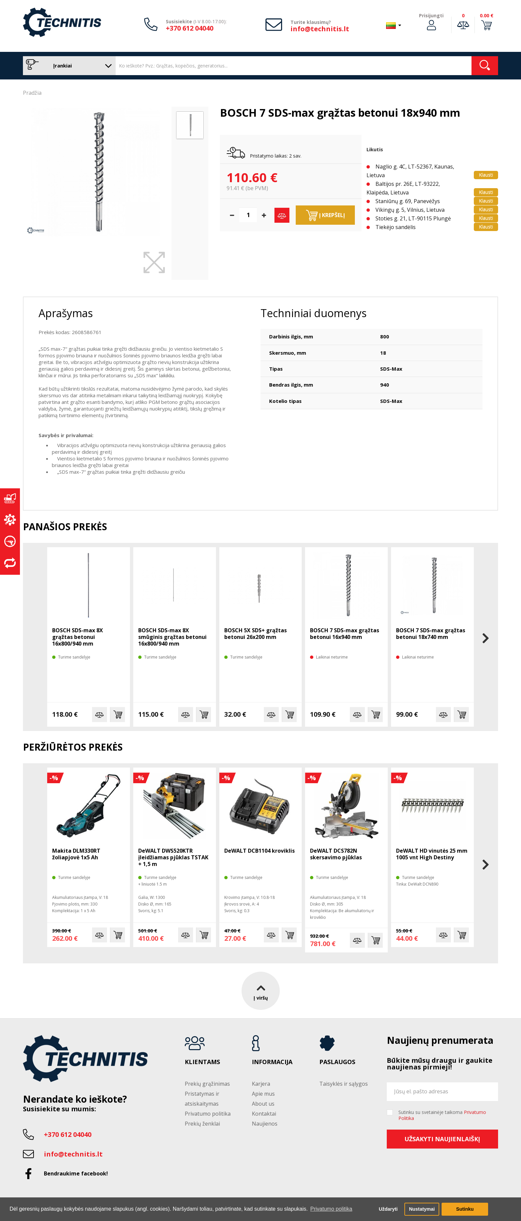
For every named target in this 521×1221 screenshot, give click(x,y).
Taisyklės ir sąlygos (343, 1083)
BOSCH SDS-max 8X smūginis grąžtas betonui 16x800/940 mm (172, 637)
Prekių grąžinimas (207, 1083)
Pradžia (32, 92)
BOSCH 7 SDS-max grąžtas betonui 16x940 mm (344, 634)
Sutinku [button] (465, 1209)
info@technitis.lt (319, 28)
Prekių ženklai (202, 1123)
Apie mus (263, 1093)
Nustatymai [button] (422, 1209)
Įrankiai (67, 65)
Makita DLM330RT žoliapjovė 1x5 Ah (76, 854)
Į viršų (261, 991)
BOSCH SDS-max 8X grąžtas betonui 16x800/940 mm (77, 637)
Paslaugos (337, 1062)
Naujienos (264, 1123)
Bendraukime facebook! (76, 1173)
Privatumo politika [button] (331, 1209)
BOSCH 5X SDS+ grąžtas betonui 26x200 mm (255, 634)
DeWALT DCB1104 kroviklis (259, 850)
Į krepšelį (325, 215)
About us (263, 1103)
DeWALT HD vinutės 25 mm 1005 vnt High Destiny (432, 854)
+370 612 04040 (189, 28)
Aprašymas (66, 313)
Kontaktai (264, 1113)
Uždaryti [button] (388, 1209)
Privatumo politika (208, 1113)
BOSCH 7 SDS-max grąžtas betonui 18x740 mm (430, 634)
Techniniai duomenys (313, 313)
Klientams (202, 1062)
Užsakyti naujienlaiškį (442, 1139)
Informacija (272, 1062)
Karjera (261, 1083)
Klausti (486, 175)
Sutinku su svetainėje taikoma (442, 1115)
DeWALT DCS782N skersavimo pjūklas (336, 854)
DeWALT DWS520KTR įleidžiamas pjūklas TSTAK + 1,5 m (173, 857)
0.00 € (486, 15)
